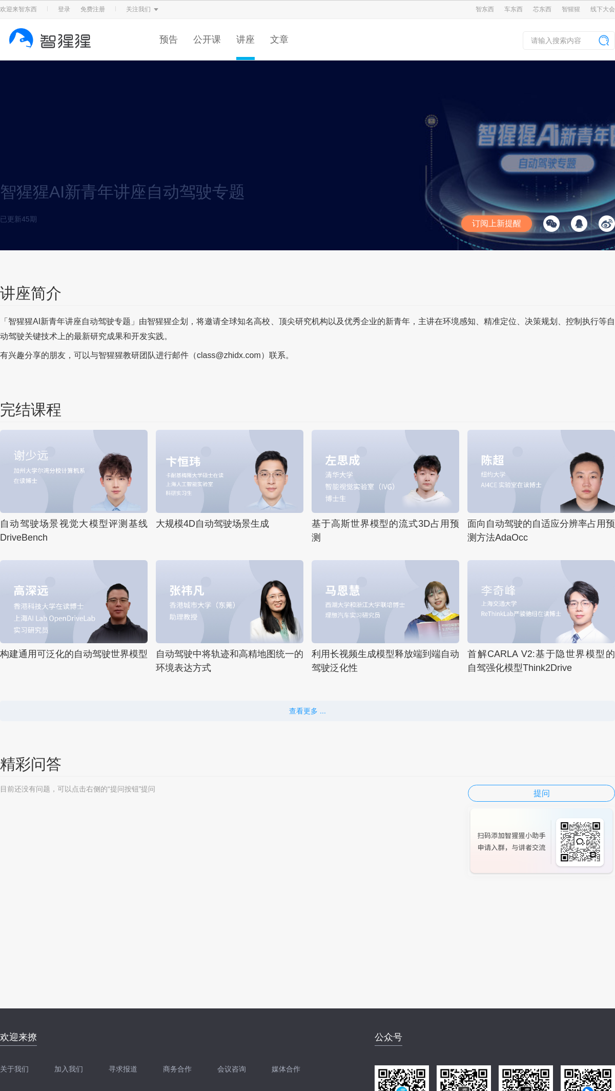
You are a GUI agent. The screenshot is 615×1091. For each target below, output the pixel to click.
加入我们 (68, 1069)
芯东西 (542, 9)
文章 (279, 39)
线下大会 (602, 9)
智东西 (485, 9)
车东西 (513, 9)
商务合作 (177, 1069)
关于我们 (14, 1069)
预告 (168, 39)
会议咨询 (231, 1069)
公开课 (207, 39)
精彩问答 (30, 764)
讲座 (245, 39)
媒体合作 (286, 1069)
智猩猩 (571, 9)
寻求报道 (123, 1069)
